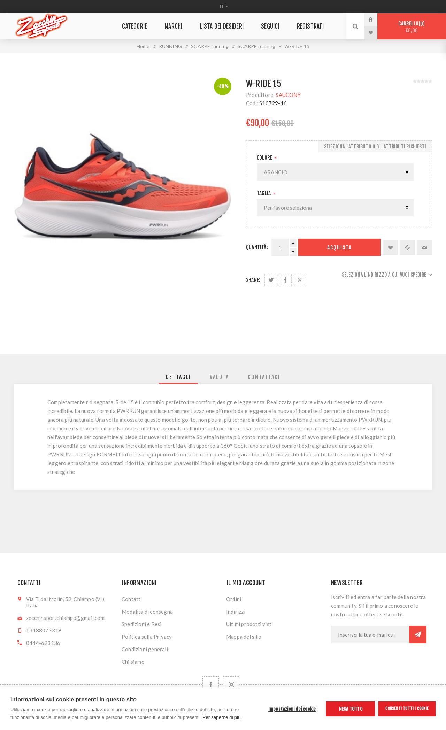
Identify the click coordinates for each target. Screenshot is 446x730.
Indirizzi (235, 611)
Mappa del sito (243, 636)
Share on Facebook (285, 280)
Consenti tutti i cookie (407, 708)
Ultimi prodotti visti (249, 624)
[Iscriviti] (370, 634)
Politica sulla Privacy (147, 636)
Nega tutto (350, 709)
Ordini (233, 599)
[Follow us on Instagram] (231, 684)
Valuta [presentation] (219, 377)
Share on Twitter (270, 280)
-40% (223, 86)
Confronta (407, 247)
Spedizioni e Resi (141, 624)
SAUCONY (288, 95)
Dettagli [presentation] (178, 377)
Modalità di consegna (147, 611)
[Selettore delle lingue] (223, 6)
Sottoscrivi (417, 634)
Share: (253, 280)
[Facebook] (210, 684)
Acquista (339, 247)
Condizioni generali (145, 649)
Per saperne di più (222, 717)
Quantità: (257, 247)
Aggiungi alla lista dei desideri (390, 247)
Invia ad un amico (424, 247)
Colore (265, 157)
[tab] (178, 377)
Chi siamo (133, 662)
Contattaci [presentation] (264, 377)
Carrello (411, 27)
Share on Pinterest (299, 280)
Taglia (264, 193)
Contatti (132, 599)
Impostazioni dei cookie (292, 709)
